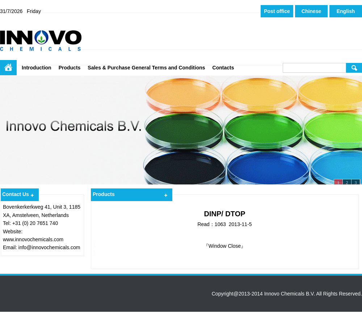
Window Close (225, 246)
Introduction (36, 68)
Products (70, 68)
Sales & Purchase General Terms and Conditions (146, 68)
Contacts (223, 68)
